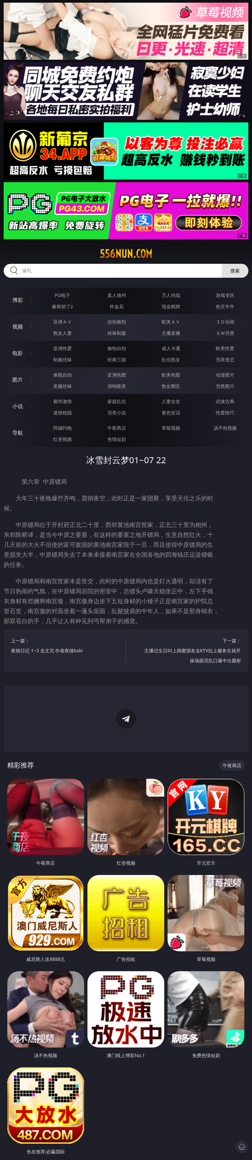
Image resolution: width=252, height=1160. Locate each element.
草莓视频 (171, 428)
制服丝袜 (62, 359)
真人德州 (116, 295)
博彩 (17, 300)
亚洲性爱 (62, 348)
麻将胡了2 (62, 306)
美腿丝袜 (62, 386)
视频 (17, 326)
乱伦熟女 (171, 359)
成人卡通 (171, 348)
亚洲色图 (116, 375)
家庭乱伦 (116, 401)
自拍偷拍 (116, 322)
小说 (17, 406)
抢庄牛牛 (225, 306)
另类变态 (225, 359)
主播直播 (171, 333)
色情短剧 (116, 439)
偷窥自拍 (62, 375)
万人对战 (171, 295)
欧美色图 (171, 375)
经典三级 (116, 359)
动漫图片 (225, 375)
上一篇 (60, 646)
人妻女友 (171, 401)
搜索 (235, 270)
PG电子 (62, 295)
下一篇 (192, 651)
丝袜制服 (116, 333)
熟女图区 (171, 386)
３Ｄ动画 (225, 322)
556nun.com (126, 253)
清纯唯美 (116, 386)
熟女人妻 (62, 333)
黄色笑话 (171, 412)
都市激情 (62, 401)
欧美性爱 (225, 348)
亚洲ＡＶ (62, 322)
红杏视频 (62, 439)
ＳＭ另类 (225, 333)
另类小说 (116, 412)
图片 (17, 379)
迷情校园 (62, 412)
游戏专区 (225, 295)
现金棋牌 (171, 306)
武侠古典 (225, 401)
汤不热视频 (225, 428)
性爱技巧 (225, 412)
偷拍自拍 (116, 348)
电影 (17, 353)
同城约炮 (62, 428)
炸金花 (117, 306)
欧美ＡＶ (171, 322)
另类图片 (225, 386)
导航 (17, 432)
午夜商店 (116, 428)
